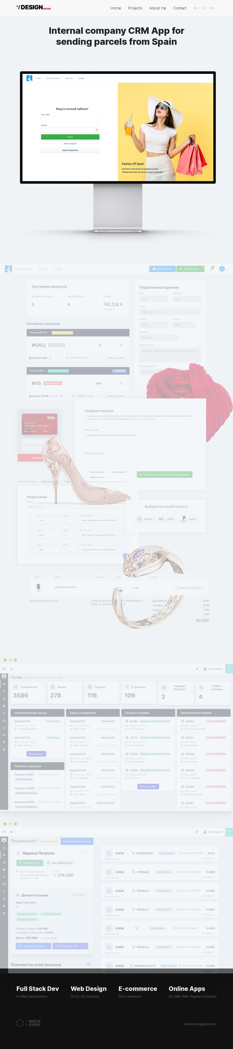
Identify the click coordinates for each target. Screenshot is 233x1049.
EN (211, 8)
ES (203, 8)
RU (195, 8)
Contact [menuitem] (179, 8)
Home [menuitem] (115, 8)
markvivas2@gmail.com (200, 1024)
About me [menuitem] (157, 8)
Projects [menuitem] (135, 8)
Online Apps (193, 996)
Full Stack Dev (37, 996)
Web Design (89, 996)
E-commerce (137, 996)
